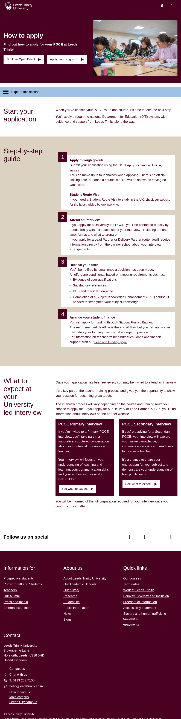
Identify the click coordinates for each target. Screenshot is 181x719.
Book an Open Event (22, 56)
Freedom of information (140, 599)
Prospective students (19, 576)
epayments (131, 622)
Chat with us (18, 672)
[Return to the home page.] (19, 6)
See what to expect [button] (76, 486)
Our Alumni (12, 594)
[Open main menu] (171, 5)
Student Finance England (137, 320)
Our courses (132, 576)
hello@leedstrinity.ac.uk (26, 684)
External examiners (17, 605)
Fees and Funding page (111, 339)
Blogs (67, 617)
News (67, 611)
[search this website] (162, 5)
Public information (76, 605)
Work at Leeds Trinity (138, 588)
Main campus (19, 695)
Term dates (131, 582)
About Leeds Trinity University (84, 576)
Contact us (17, 666)
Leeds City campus (23, 699)
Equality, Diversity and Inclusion (146, 594)
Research (70, 594)
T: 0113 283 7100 (21, 678)
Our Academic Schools (79, 582)
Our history (71, 588)
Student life (71, 599)
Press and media (16, 599)
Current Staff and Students (23, 582)
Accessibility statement (139, 605)
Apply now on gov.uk (67, 56)
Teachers (10, 588)
